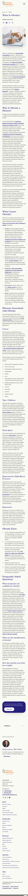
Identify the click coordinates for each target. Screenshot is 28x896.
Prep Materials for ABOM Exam (10, 865)
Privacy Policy (5, 886)
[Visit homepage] (7, 3)
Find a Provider (6, 810)
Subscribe (9, 709)
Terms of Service (14, 886)
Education (5, 855)
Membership (6, 819)
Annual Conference (7, 857)
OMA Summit (5, 859)
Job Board (4, 848)
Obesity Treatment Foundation (9, 814)
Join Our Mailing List (7, 878)
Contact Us (15, 888)
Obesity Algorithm (6, 840)
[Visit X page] (7, 797)
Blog (3, 844)
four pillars (22, 594)
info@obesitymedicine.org (9, 794)
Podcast (4, 846)
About (4, 802)
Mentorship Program (7, 829)
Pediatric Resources (7, 842)
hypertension (6, 494)
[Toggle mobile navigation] (24, 3)
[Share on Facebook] (12, 23)
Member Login (5, 821)
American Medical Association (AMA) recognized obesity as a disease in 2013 (13, 123)
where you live (12, 287)
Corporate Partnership (7, 812)
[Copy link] (3, 23)
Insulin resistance (14, 260)
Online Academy (6, 863)
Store (3, 874)
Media (4, 808)
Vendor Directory (6, 850)
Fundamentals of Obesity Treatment (11, 861)
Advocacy (4, 806)
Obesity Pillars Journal (7, 838)
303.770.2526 (7, 791)
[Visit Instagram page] (5, 797)
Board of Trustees (6, 804)
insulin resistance (7, 412)
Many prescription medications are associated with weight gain (14, 270)
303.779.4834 (7, 792)
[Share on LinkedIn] (6, 23)
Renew (4, 823)
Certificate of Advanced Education (10, 867)
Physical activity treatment (14, 610)
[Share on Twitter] (9, 23)
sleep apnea (12, 435)
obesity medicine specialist (9, 634)
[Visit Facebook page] (3, 797)
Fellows (4, 827)
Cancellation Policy (7, 888)
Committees (5, 831)
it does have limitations (18, 77)
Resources (5, 836)
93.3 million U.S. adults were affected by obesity (14, 553)
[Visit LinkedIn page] (9, 797)
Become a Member (7, 825)
